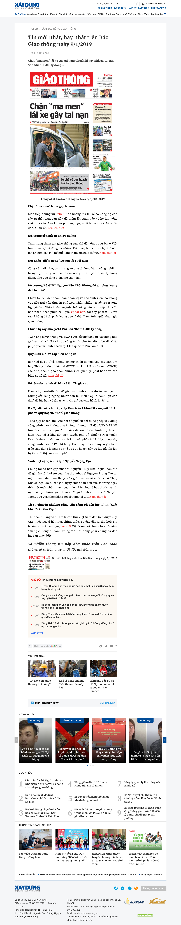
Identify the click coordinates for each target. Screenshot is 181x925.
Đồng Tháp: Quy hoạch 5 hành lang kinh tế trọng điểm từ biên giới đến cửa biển (76, 616)
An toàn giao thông (139, 8)
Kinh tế (54, 14)
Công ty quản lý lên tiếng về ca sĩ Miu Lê (143, 783)
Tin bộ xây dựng (158, 8)
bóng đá (65, 526)
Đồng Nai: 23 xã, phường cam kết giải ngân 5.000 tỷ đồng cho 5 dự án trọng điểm (77, 625)
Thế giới (132, 14)
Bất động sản (120, 8)
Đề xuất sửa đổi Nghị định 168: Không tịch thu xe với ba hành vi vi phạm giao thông (44, 784)
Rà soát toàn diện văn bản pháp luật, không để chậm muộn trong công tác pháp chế (74, 606)
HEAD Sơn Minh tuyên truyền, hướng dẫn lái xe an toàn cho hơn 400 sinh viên (108, 859)
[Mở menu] (165, 14)
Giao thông (43, 14)
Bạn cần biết (27, 874)
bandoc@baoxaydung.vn (86, 913)
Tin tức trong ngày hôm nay (57, 580)
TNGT (60, 214)
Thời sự (22, 14)
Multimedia (157, 14)
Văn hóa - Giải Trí (72, 720)
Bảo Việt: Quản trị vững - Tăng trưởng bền (34, 855)
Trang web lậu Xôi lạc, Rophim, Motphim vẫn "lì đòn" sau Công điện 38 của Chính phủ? (72, 754)
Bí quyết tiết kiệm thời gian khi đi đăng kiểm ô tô (91, 798)
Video (147, 14)
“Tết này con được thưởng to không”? (39, 682)
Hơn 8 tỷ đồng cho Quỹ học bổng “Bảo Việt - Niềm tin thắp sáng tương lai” (71, 857)
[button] (87, 765)
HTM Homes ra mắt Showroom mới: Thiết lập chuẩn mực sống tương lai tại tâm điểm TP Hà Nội (88, 874)
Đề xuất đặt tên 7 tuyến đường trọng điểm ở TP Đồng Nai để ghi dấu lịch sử (93, 813)
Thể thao (110, 14)
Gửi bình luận (107, 703)
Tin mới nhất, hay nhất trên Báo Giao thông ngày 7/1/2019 (84, 558)
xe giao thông (105, 8)
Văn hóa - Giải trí (95, 14)
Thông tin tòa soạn (153, 888)
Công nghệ (121, 14)
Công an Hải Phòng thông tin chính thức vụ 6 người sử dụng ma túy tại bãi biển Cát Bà (77, 597)
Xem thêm (37, 632)
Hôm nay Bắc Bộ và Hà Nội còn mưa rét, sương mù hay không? (102, 686)
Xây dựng (32, 14)
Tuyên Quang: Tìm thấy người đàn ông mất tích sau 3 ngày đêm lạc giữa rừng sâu (77, 588)
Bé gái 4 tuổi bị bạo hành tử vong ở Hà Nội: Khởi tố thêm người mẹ (145, 755)
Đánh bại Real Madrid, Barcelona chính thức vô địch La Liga (43, 798)
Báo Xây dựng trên (47, 646)
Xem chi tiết (55, 228)
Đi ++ (140, 14)
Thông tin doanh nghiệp (35, 825)
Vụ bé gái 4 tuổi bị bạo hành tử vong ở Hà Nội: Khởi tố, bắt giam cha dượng (35, 754)
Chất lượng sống (77, 14)
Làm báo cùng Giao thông (59, 29)
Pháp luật (63, 14)
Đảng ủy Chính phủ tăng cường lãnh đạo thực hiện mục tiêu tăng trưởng (109, 754)
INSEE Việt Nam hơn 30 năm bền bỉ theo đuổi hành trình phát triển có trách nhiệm (144, 859)
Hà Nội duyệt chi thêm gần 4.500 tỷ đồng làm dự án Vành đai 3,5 (142, 798)
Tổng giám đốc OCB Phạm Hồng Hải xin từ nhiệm (90, 783)
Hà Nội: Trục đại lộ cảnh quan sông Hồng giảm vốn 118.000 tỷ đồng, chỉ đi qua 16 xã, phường (142, 813)
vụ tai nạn (78, 312)
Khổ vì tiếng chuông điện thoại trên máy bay (71, 684)
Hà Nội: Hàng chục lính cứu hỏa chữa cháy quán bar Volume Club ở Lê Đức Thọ (42, 813)
